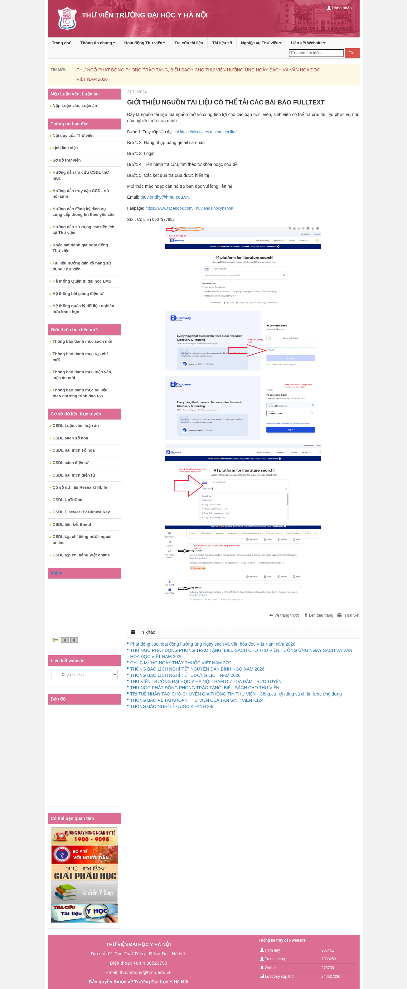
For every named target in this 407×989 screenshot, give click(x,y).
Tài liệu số (222, 43)
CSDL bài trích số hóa (74, 450)
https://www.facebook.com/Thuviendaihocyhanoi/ (189, 208)
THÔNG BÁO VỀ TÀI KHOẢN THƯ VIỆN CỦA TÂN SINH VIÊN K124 (197, 700)
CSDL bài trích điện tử (74, 475)
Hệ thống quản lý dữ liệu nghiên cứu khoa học (83, 308)
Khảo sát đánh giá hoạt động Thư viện (80, 248)
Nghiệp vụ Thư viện (261, 43)
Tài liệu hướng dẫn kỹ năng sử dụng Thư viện (82, 266)
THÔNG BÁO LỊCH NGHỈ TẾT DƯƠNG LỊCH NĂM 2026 (185, 675)
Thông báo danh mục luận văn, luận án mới (82, 375)
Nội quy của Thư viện (73, 135)
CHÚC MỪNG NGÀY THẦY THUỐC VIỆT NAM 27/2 (181, 662)
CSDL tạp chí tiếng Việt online (81, 555)
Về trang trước (284, 615)
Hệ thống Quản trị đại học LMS (82, 281)
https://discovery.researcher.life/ (208, 131)
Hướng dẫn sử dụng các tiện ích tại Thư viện (83, 230)
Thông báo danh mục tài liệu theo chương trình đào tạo (80, 393)
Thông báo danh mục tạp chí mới (80, 356)
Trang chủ (61, 43)
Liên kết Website (308, 43)
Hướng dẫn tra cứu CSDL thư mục (81, 175)
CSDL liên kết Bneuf (72, 524)
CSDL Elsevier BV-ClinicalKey (81, 512)
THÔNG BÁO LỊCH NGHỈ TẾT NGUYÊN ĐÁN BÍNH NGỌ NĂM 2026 (197, 669)
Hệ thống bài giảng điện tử (78, 293)
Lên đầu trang (318, 615)
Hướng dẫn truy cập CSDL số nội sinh (81, 193)
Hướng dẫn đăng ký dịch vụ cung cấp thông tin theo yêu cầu (84, 211)
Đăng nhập (339, 8)
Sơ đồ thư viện (67, 160)
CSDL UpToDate (68, 499)
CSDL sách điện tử (71, 462)
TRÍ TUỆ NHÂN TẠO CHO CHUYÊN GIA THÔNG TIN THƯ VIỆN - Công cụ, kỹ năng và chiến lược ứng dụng (236, 693)
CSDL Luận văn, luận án (76, 425)
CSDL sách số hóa (70, 438)
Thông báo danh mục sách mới (83, 341)
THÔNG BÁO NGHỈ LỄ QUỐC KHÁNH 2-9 (172, 706)
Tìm (352, 53)
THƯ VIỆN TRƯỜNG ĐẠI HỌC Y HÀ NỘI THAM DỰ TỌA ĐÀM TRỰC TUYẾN (206, 681)
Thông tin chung (97, 43)
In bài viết (348, 615)
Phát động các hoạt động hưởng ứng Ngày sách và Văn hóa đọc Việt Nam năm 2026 (212, 644)
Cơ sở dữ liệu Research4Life (80, 487)
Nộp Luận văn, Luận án (75, 105)
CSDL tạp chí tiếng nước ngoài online (82, 539)
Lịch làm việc (65, 147)
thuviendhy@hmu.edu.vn (164, 197)
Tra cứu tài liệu (188, 43)
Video (57, 572)
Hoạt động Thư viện (145, 43)
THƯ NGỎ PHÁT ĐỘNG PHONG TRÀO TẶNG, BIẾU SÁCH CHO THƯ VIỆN (204, 687)
